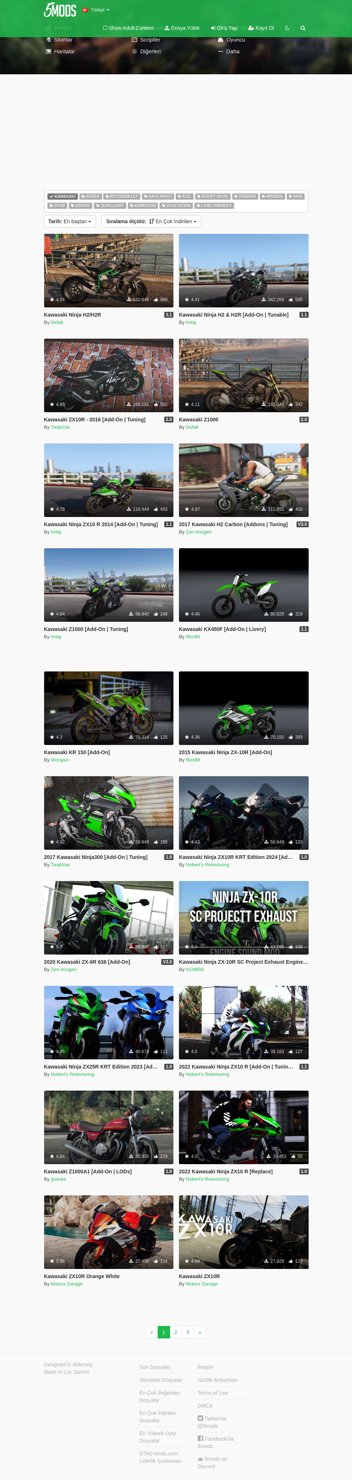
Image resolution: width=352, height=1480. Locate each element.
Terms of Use (213, 1393)
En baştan (70, 221)
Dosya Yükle (182, 28)
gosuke (58, 1179)
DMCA (205, 1406)
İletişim (206, 1367)
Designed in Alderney (68, 1364)
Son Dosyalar (155, 1367)
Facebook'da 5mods (216, 1442)
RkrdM (193, 636)
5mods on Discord (212, 1462)
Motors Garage (67, 1284)
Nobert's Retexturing (207, 864)
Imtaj (191, 322)
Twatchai (60, 427)
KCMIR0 (195, 969)
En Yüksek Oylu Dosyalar (158, 1437)
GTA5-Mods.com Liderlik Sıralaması (161, 1457)
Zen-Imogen (199, 532)
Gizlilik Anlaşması (218, 1380)
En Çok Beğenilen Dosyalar (160, 1396)
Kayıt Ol (261, 28)
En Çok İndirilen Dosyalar (158, 1416)
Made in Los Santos (67, 1372)
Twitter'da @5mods (212, 1422)
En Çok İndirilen (151, 221)
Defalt (57, 322)
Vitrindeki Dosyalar (161, 1380)
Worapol (59, 760)
